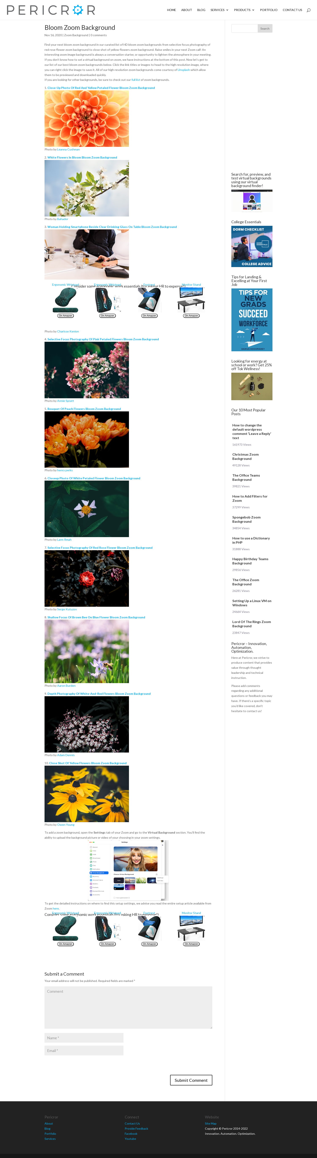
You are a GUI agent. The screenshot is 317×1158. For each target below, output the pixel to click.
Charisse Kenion (68, 331)
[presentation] (77, 1066)
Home (171, 10)
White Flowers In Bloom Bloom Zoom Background (82, 157)
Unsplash (184, 70)
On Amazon (65, 315)
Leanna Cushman (68, 149)
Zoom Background (76, 35)
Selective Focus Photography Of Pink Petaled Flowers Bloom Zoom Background (103, 339)
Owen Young (66, 824)
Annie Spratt (65, 401)
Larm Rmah (64, 539)
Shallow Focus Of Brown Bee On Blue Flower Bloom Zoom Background (96, 617)
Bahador (62, 219)
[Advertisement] (19, 102)
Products (242, 10)
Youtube (130, 1138)
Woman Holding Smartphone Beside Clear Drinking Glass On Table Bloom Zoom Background (112, 227)
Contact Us (292, 10)
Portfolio (269, 10)
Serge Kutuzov (67, 609)
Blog (201, 10)
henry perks (65, 470)
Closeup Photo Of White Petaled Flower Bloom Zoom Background (93, 478)
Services (218, 10)
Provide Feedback (136, 1128)
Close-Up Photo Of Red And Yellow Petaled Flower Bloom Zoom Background (101, 88)
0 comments (99, 35)
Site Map (211, 1123)
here (56, 908)
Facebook (131, 1133)
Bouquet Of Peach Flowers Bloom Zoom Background (84, 409)
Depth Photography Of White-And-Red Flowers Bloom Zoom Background (99, 693)
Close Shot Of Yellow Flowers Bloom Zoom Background (88, 763)
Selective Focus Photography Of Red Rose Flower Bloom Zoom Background (100, 547)
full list (135, 79)
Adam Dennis (66, 755)
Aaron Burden (66, 685)
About (186, 10)
